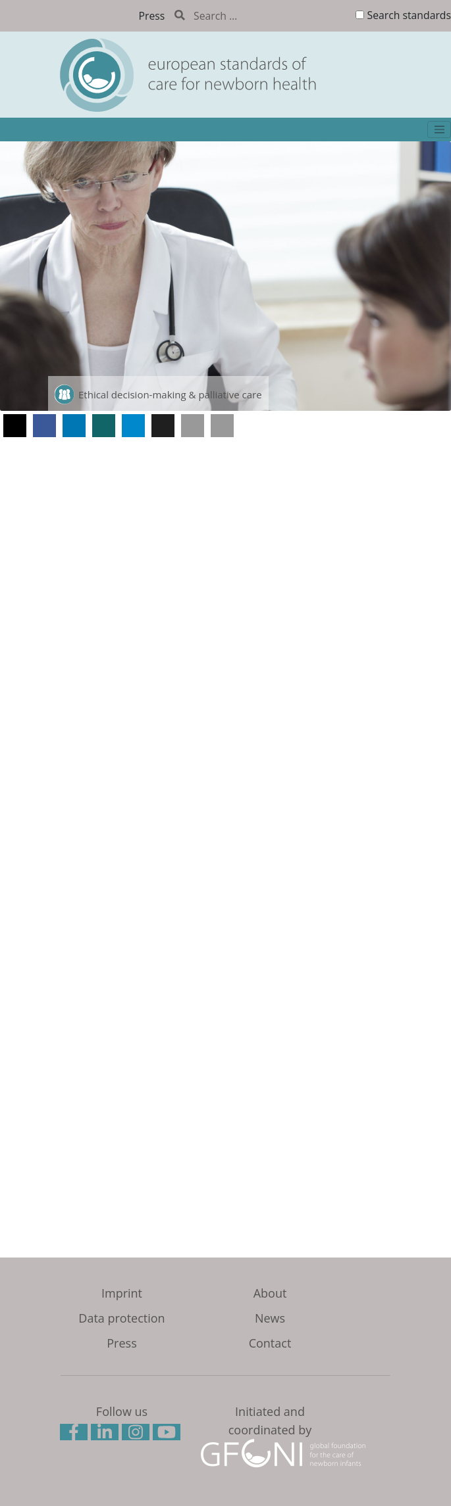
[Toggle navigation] (439, 129)
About (270, 1293)
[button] (14, 425)
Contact (270, 1343)
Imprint (121, 1293)
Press (152, 16)
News (270, 1318)
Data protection (121, 1318)
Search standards (409, 15)
